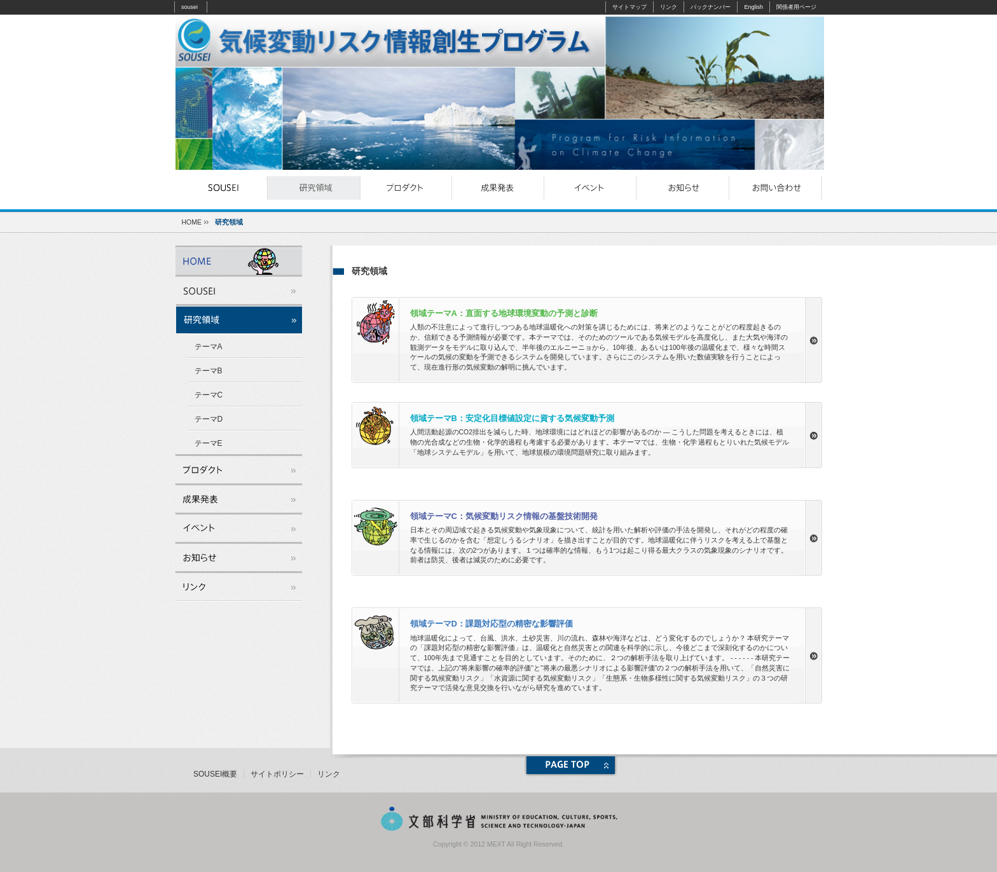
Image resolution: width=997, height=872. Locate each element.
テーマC (209, 395)
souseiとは (221, 188)
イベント (590, 188)
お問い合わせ (775, 188)
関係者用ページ (796, 7)
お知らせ (682, 188)
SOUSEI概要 (215, 774)
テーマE (209, 443)
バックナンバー (711, 7)
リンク (668, 7)
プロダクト (406, 188)
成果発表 (498, 188)
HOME (192, 222)
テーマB (209, 370)
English (753, 7)
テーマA (209, 346)
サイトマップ (629, 7)
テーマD (209, 419)
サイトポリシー (277, 774)
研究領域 (314, 188)
